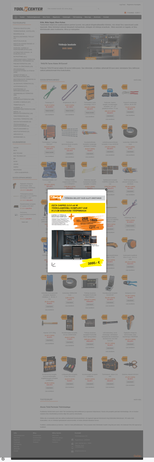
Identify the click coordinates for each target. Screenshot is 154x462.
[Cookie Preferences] (3, 459)
